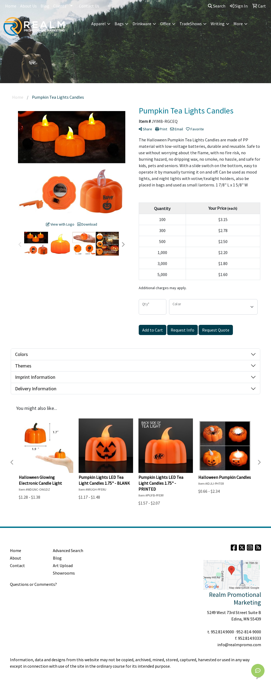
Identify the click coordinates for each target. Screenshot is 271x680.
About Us (28, 6)
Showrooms (64, 573)
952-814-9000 (248, 631)
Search (216, 6)
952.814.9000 (222, 631)
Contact (17, 565)
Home (10, 6)
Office (165, 23)
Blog (45, 6)
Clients (59, 6)
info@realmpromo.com (239, 644)
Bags (119, 23)
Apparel (98, 23)
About (15, 558)
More (238, 23)
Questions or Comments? (33, 584)
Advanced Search (68, 550)
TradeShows (191, 23)
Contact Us (89, 6)
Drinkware (142, 23)
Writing (218, 23)
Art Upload (63, 565)
